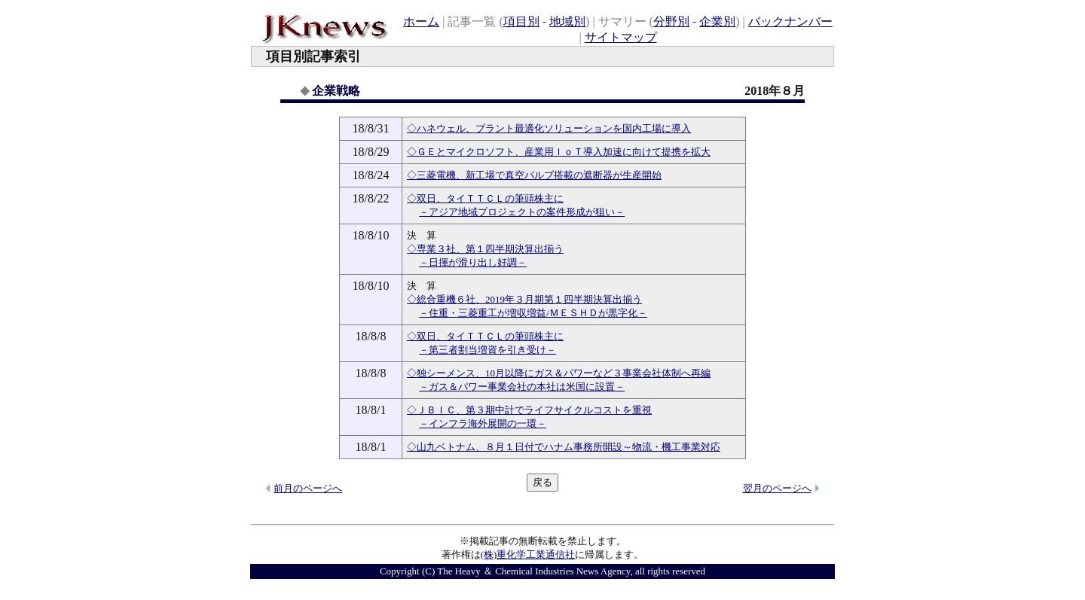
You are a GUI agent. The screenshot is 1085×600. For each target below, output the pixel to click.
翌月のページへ (777, 488)
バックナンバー (790, 21)
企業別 (717, 21)
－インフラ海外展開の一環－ (482, 423)
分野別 (671, 21)
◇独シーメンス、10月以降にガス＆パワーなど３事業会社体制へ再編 (559, 373)
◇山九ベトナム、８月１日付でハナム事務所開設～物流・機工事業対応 (563, 446)
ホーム (421, 21)
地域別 (567, 21)
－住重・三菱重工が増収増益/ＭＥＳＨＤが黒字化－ (533, 312)
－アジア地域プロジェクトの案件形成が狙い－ (522, 212)
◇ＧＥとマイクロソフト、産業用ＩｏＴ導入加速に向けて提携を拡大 (559, 151)
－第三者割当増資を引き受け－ (487, 349)
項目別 (521, 21)
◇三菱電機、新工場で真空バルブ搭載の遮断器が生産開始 (534, 175)
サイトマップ (621, 37)
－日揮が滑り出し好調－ (473, 262)
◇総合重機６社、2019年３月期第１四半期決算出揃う (524, 299)
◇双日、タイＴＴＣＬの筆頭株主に (485, 198)
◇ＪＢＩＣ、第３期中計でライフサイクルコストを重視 (529, 410)
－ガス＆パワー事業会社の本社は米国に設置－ (522, 386)
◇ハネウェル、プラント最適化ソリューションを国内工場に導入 (549, 128)
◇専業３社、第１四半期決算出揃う (485, 248)
